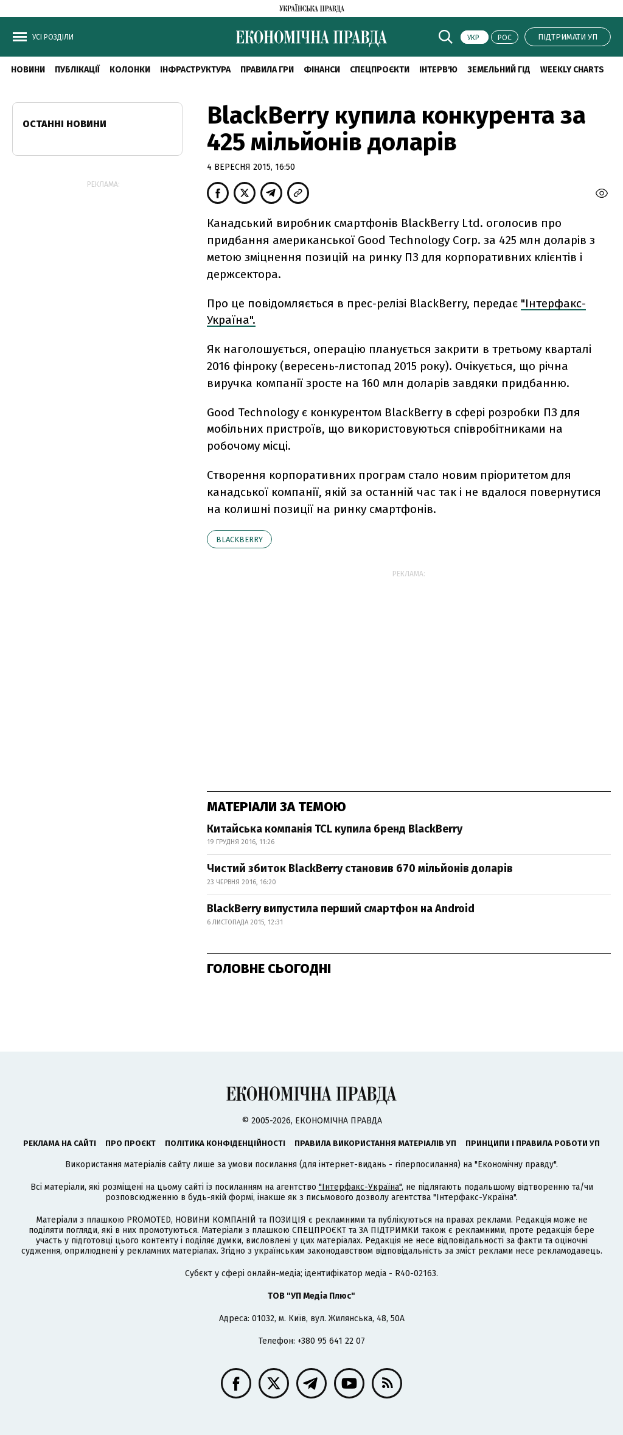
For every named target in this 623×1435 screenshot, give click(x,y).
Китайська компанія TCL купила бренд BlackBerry (334, 829)
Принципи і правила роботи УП (532, 1143)
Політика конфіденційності (225, 1143)
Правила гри (267, 70)
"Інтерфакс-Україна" (360, 1187)
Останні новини (64, 124)
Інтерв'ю (438, 70)
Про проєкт (130, 1143)
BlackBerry (239, 539)
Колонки (130, 70)
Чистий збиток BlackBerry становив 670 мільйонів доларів (360, 868)
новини (28, 70)
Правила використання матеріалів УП (375, 1143)
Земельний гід (499, 70)
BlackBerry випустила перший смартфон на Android (341, 908)
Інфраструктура (195, 70)
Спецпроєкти (379, 70)
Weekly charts (572, 70)
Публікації (77, 70)
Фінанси (322, 70)
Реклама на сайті (59, 1143)
